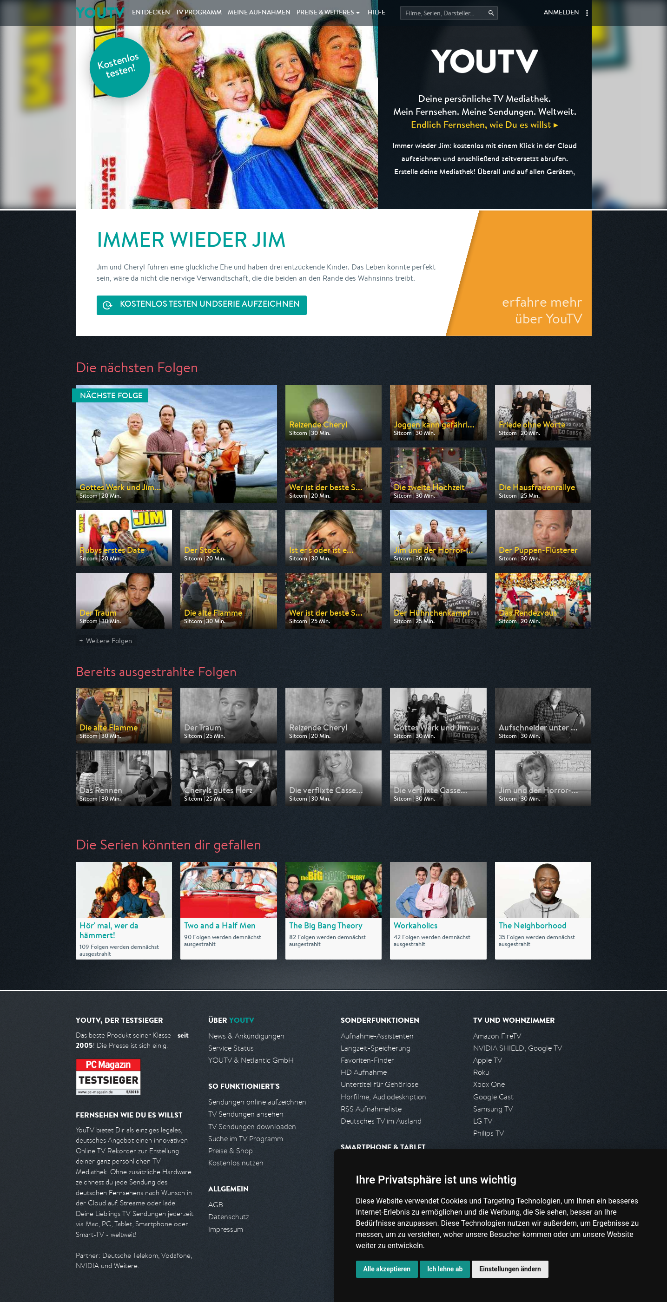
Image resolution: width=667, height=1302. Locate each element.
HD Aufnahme (364, 1072)
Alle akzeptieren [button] (387, 1269)
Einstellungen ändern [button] (510, 1269)
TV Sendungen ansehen (246, 1114)
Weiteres (325, 13)
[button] (587, 13)
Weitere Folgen (109, 640)
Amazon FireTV (497, 1036)
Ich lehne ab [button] (444, 1269)
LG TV (482, 1121)
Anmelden (561, 13)
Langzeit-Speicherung (375, 1048)
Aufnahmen (259, 13)
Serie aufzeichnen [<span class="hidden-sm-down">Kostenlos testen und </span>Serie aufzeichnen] (210, 305)
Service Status (231, 1048)
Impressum (225, 1229)
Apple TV (487, 1060)
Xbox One (489, 1084)
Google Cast (493, 1097)
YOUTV (100, 12)
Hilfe (376, 13)
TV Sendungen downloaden (252, 1126)
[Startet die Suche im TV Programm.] (449, 13)
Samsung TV (493, 1109)
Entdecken (151, 13)
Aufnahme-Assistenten (377, 1036)
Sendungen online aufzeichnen (257, 1102)
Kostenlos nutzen (236, 1163)
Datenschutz (228, 1217)
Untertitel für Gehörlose (379, 1084)
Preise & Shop (230, 1151)
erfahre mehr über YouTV (542, 310)
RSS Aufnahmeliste (371, 1109)
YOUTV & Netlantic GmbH (251, 1060)
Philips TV (488, 1133)
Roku (481, 1072)
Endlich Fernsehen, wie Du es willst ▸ (484, 124)
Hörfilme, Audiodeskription (383, 1097)
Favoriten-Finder (367, 1060)
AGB (215, 1205)
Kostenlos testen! (118, 66)
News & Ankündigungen (246, 1036)
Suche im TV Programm (245, 1139)
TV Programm (199, 13)
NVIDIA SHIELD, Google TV (517, 1048)
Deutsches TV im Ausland (381, 1121)
